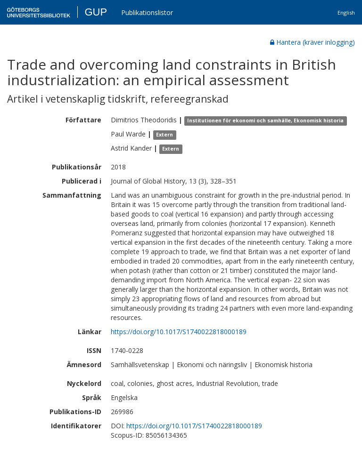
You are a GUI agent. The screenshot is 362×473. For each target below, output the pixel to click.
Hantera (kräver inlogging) (312, 42)
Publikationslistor (147, 12)
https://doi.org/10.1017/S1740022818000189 (179, 331)
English (346, 12)
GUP (95, 12)
